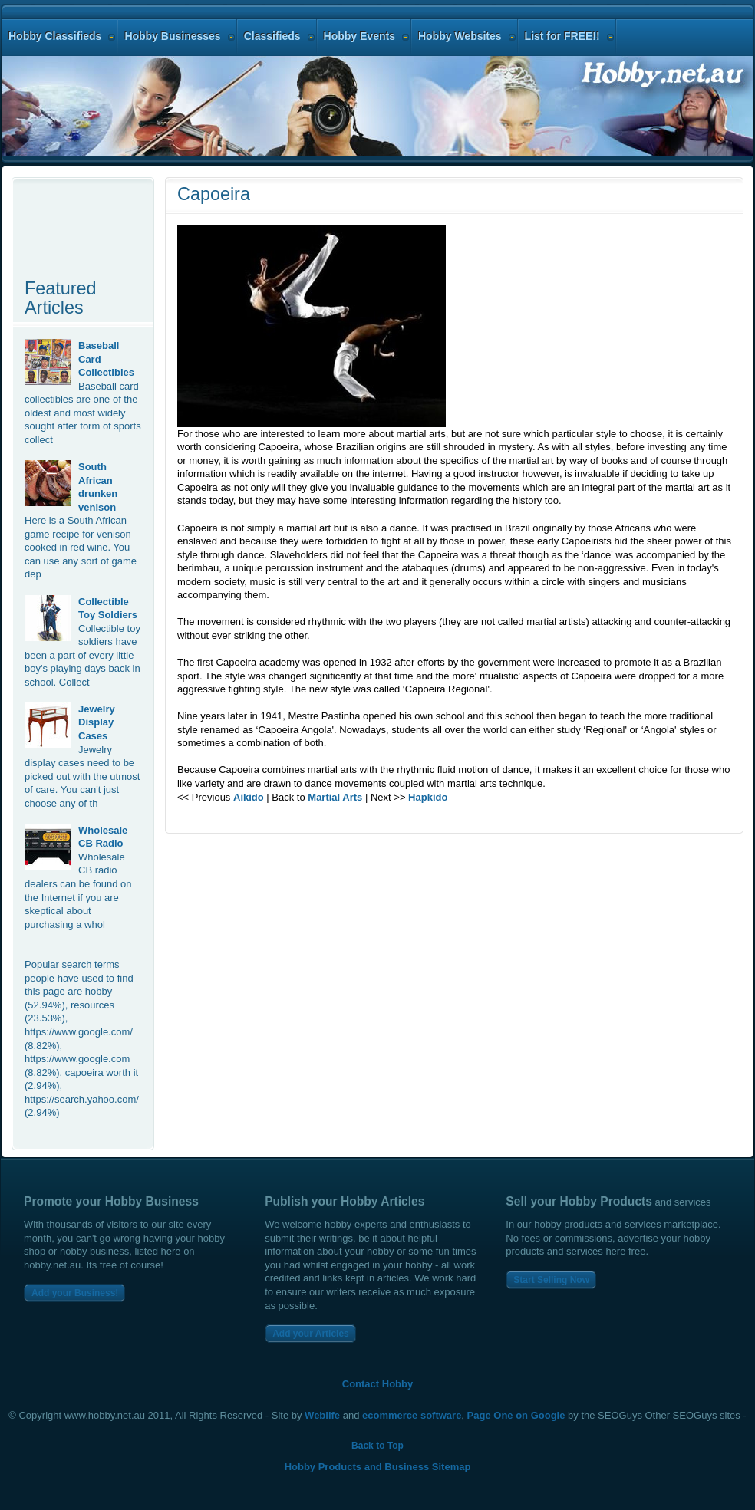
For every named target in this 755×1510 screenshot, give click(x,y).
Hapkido (427, 797)
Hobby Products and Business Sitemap (378, 1466)
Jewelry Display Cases (96, 722)
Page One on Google (516, 1415)
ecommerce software (411, 1415)
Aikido (248, 797)
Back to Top (377, 1445)
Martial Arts (335, 797)
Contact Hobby (377, 1384)
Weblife (322, 1415)
